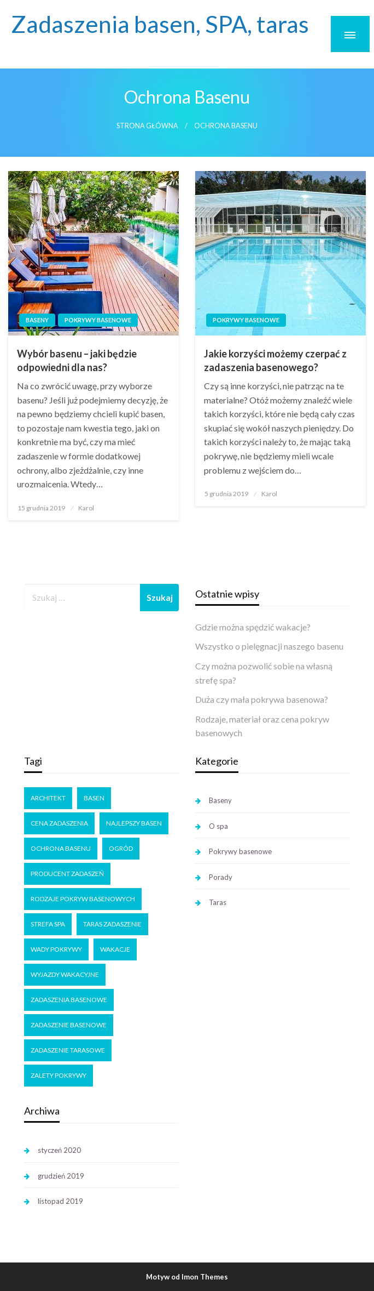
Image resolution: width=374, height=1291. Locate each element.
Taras (217, 902)
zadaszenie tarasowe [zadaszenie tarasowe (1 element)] (68, 1050)
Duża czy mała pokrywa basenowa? (261, 699)
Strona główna (147, 126)
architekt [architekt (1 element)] (48, 798)
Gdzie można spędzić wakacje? (253, 627)
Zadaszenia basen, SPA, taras (160, 23)
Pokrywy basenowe (98, 319)
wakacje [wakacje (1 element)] (115, 949)
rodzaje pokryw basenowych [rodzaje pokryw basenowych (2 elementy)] (83, 899)
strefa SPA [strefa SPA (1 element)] (48, 924)
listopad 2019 (60, 1201)
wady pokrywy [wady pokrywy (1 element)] (56, 949)
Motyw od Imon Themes (187, 1276)
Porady (220, 877)
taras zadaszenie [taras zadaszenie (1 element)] (112, 924)
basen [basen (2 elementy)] (94, 798)
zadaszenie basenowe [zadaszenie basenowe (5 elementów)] (69, 1025)
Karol (86, 508)
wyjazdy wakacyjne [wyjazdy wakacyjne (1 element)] (65, 974)
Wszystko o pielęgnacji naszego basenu (269, 646)
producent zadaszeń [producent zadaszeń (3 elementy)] (67, 873)
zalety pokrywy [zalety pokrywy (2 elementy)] (58, 1075)
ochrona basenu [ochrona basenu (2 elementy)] (61, 848)
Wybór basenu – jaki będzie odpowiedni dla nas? (77, 360)
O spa (218, 826)
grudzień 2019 (61, 1175)
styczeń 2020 (59, 1150)
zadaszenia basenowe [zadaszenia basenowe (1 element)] (69, 1000)
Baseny (37, 319)
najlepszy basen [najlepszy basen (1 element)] (134, 823)
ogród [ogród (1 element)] (121, 848)
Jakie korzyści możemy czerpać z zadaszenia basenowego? (275, 360)
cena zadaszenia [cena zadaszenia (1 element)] (59, 823)
